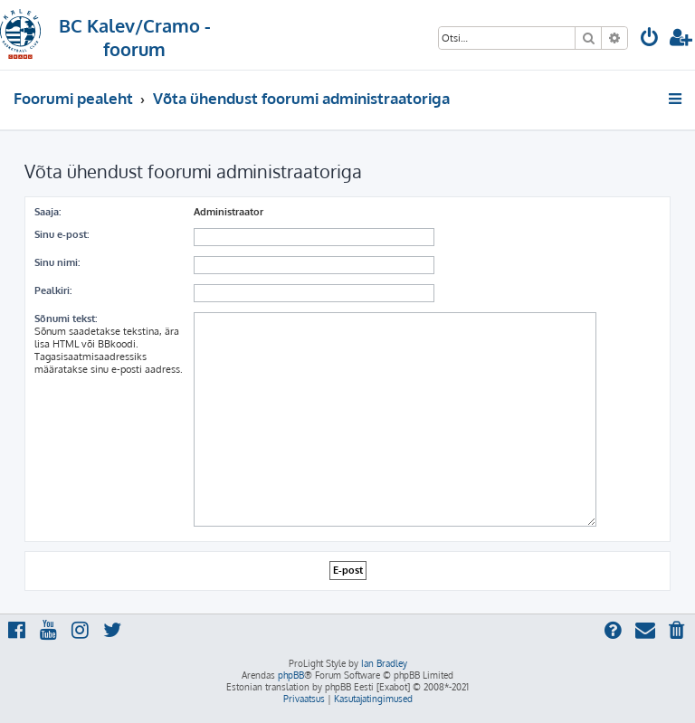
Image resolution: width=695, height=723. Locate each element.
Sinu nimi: (57, 262)
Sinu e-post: (61, 234)
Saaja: (47, 211)
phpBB (291, 675)
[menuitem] (649, 39)
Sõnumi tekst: (65, 318)
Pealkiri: (52, 290)
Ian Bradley (384, 663)
